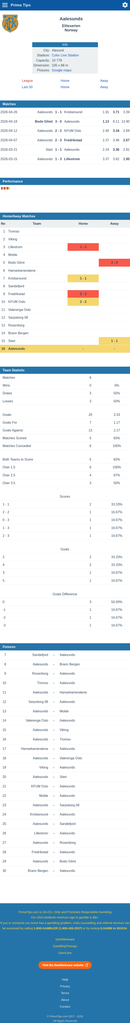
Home (65, 80)
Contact (65, 1006)
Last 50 (27, 87)
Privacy (65, 986)
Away (104, 80)
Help (65, 979)
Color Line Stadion (65, 55)
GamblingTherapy (65, 946)
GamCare (65, 953)
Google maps (61, 70)
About (65, 999)
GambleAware (65, 939)
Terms (65, 993)
